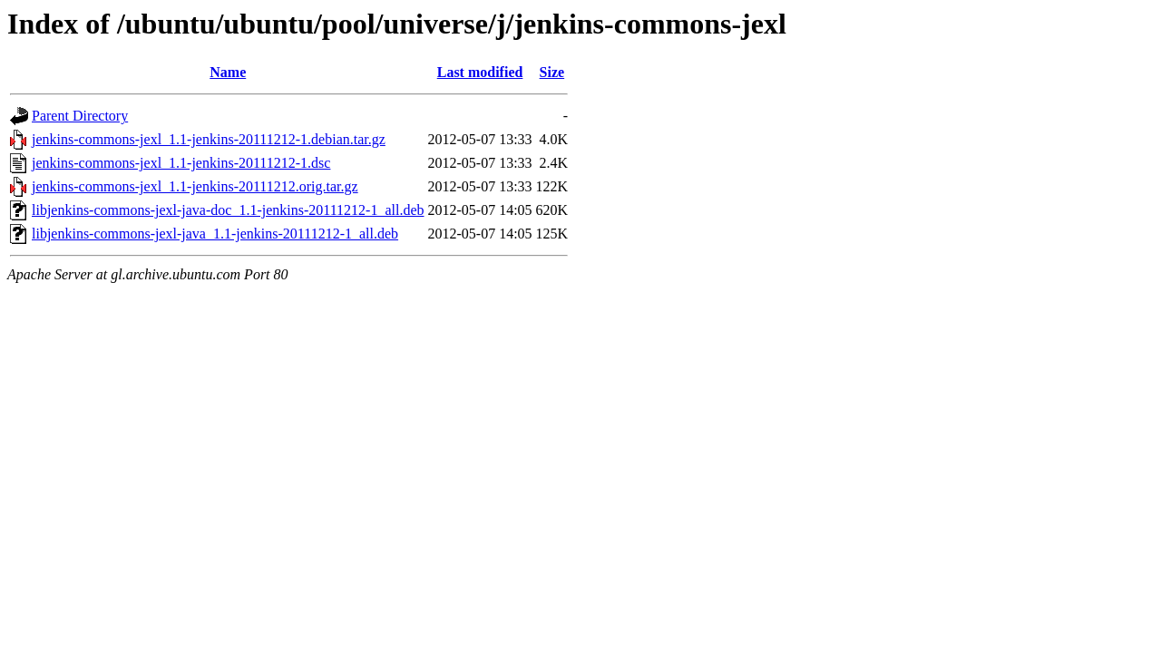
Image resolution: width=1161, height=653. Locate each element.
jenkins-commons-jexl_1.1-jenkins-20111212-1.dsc (181, 163)
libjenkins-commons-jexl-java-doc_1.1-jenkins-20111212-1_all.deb (228, 210)
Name (228, 72)
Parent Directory (80, 115)
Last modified (480, 72)
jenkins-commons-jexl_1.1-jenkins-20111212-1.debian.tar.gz (208, 139)
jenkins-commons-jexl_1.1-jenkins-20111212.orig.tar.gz (195, 186)
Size (552, 72)
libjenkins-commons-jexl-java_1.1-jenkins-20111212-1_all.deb (215, 233)
